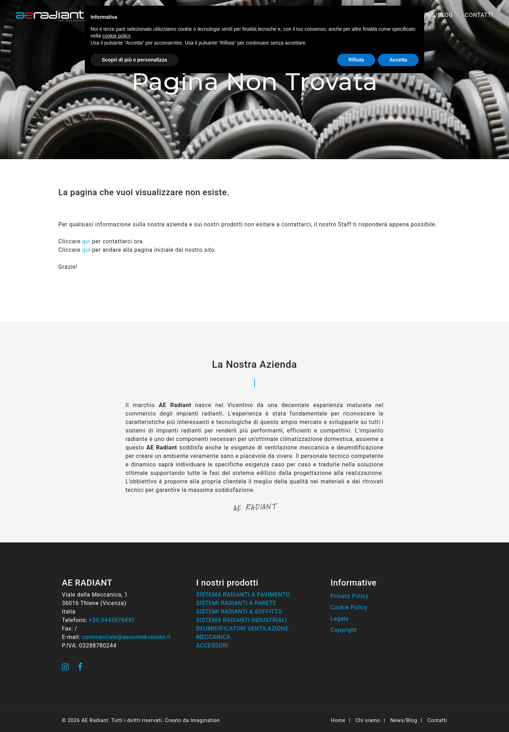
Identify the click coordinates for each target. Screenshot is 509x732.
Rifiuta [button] (356, 60)
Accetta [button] (398, 60)
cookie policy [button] (116, 36)
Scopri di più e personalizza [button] (134, 60)
